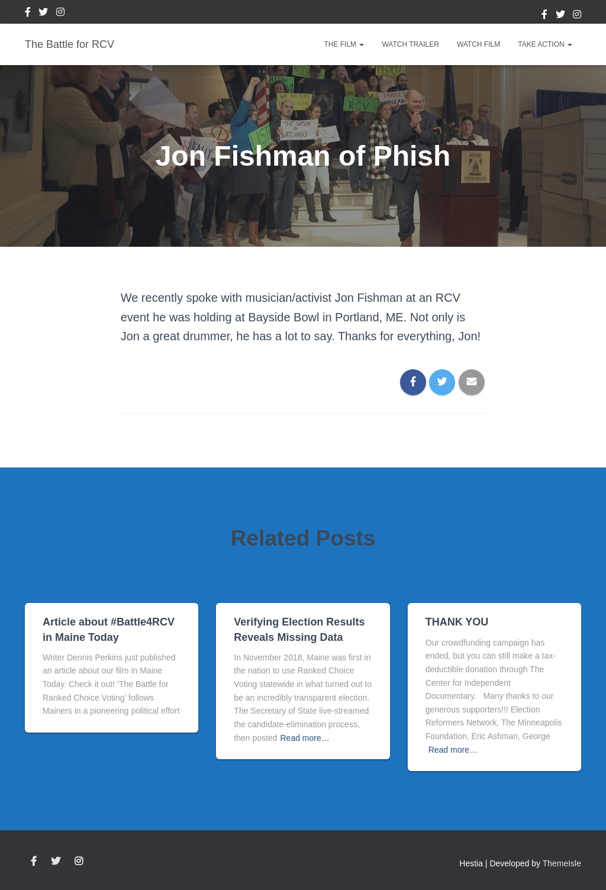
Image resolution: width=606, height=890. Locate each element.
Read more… (305, 738)
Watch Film (478, 44)
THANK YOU (457, 622)
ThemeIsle (562, 863)
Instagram (60, 13)
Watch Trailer (410, 44)
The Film (344, 44)
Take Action (545, 44)
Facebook (28, 13)
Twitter (43, 13)
